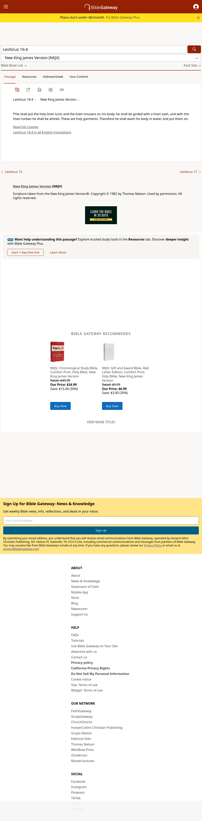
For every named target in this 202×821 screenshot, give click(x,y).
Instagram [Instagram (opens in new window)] (79, 787)
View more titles (101, 422)
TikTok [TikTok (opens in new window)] (76, 798)
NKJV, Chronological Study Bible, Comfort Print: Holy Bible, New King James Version (74, 372)
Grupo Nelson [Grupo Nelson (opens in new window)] (81, 733)
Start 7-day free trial (25, 252)
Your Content (79, 77)
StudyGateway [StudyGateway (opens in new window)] (81, 716)
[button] (196, 7)
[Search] (194, 49)
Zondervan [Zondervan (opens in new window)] (79, 755)
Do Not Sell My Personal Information (100, 674)
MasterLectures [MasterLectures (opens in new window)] (82, 761)
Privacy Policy (153, 545)
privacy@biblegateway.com (21, 549)
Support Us (79, 614)
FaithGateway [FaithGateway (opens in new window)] (81, 711)
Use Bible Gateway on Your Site (94, 646)
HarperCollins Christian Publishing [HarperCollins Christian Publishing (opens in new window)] (96, 727)
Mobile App (79, 592)
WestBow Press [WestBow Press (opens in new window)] (82, 749)
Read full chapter (26, 127)
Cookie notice (81, 679)
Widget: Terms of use (87, 690)
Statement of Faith (85, 586)
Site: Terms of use (84, 685)
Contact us (79, 657)
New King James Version (32, 186)
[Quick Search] (94, 49)
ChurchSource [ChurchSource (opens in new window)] (81, 722)
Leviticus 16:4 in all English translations (42, 132)
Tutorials (77, 640)
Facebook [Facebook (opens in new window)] (78, 781)
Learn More (58, 252)
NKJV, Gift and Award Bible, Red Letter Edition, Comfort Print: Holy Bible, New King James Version (125, 374)
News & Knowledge (85, 581)
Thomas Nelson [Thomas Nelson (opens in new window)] (82, 744)
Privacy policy (82, 662)
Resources (29, 77)
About (75, 575)
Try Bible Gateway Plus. (100, 17)
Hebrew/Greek (53, 77)
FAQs (75, 635)
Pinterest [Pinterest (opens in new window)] (77, 792)
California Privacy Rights (90, 668)
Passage (10, 77)
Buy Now (60, 406)
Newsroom (79, 609)
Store (75, 597)
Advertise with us (84, 651)
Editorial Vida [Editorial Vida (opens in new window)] (81, 739)
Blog (74, 603)
